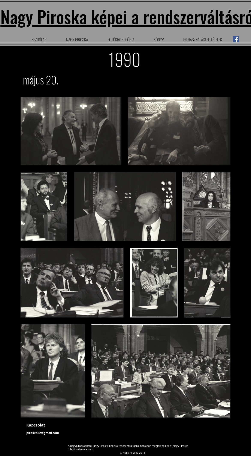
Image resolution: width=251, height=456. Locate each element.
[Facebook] (236, 39)
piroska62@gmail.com (42, 433)
